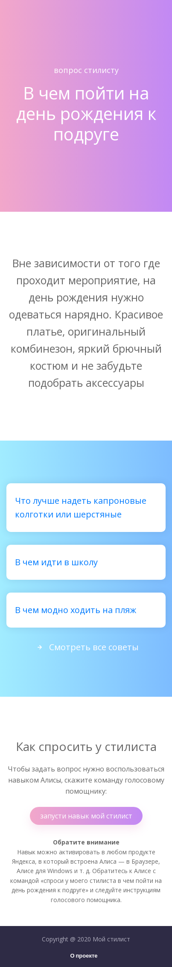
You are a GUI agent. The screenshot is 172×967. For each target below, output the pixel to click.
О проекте (83, 956)
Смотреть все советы (86, 647)
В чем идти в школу (56, 562)
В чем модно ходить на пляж (75, 610)
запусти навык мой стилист (86, 816)
